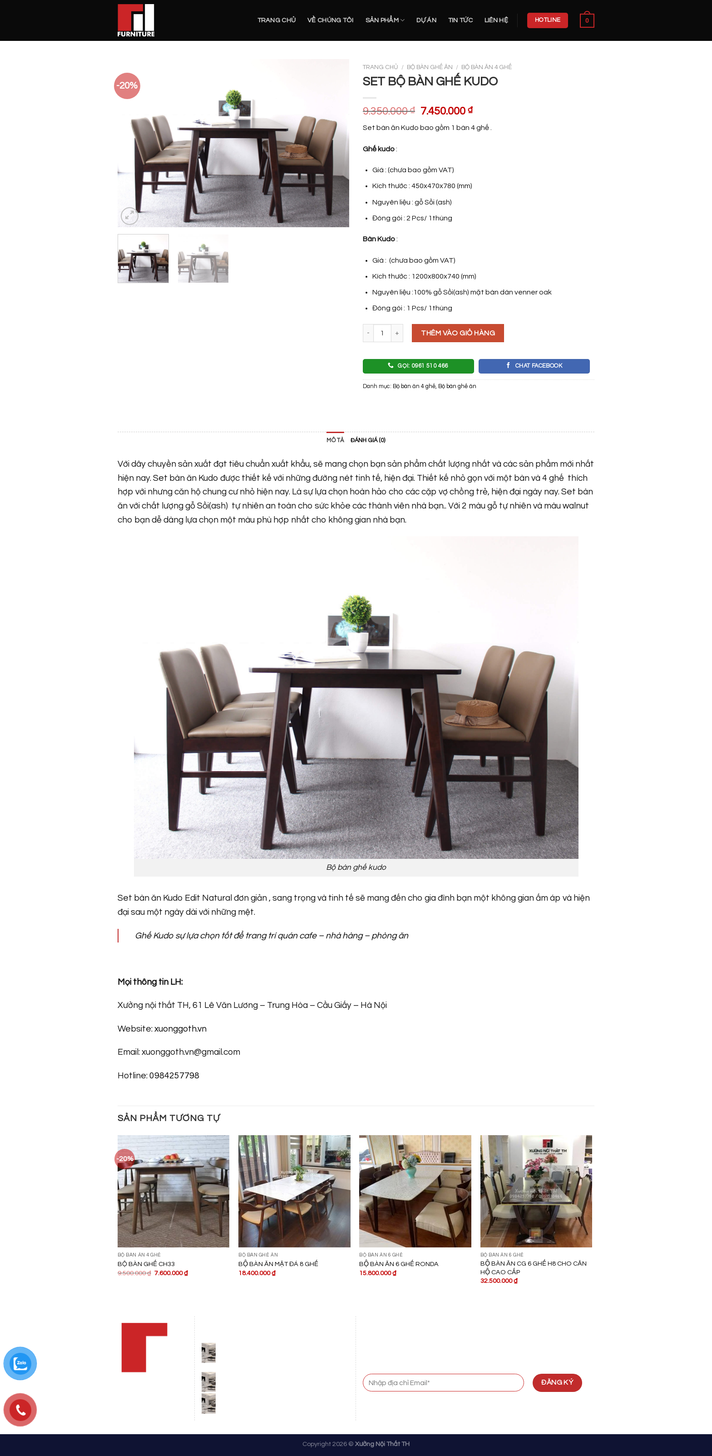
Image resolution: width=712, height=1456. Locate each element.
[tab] (335, 441)
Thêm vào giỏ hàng (458, 333)
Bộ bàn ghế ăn (430, 67)
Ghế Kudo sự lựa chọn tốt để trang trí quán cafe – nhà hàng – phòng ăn (271, 935)
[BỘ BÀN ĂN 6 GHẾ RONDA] (415, 1191)
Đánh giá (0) (368, 441)
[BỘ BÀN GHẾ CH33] (174, 1191)
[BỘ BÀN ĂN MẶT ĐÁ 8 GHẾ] (294, 1191)
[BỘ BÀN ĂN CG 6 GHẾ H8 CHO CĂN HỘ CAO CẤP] (536, 1191)
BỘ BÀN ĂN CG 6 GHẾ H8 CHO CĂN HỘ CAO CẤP (533, 1268)
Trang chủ (276, 20)
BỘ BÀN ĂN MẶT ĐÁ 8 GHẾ (278, 1264)
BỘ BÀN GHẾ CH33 (146, 1264)
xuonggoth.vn (180, 1028)
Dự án (426, 20)
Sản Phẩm (385, 20)
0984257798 (174, 1075)
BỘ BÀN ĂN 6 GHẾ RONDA (399, 1264)
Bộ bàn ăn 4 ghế (486, 67)
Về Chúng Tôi (330, 20)
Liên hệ (496, 20)
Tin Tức (460, 20)
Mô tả (335, 441)
